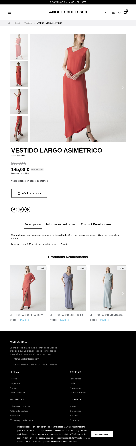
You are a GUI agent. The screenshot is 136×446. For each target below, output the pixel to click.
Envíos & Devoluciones (96, 224)
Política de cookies (19, 411)
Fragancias (75, 388)
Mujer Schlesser (17, 393)
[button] (33, 88)
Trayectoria (15, 384)
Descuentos (75, 420)
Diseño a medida (78, 393)
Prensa (13, 388)
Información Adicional (60, 224)
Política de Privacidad (20, 406)
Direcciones (75, 411)
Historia (13, 379)
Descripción (33, 224)
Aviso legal (15, 416)
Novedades (75, 379)
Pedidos (74, 416)
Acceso (73, 406)
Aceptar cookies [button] (102, 434)
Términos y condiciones (21, 420)
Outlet (73, 384)
